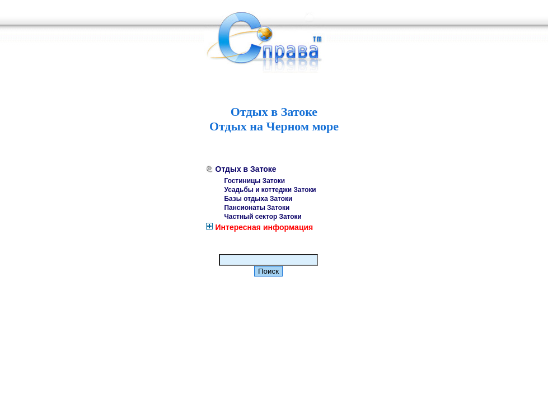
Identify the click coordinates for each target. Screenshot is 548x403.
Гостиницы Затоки (254, 181)
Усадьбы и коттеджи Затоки (270, 190)
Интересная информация (264, 227)
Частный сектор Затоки (263, 217)
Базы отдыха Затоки (258, 199)
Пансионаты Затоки (257, 208)
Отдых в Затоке (246, 169)
